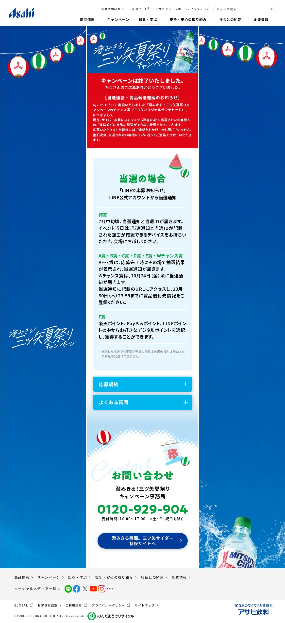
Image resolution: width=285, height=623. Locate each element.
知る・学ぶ (77, 577)
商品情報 (22, 577)
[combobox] (244, 9)
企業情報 (179, 577)
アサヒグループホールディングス (179, 9)
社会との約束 (152, 577)
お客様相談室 (110, 9)
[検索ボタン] (272, 9)
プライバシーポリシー (108, 605)
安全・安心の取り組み (114, 577)
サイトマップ (145, 605)
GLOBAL (137, 9)
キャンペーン (48, 577)
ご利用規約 (73, 605)
